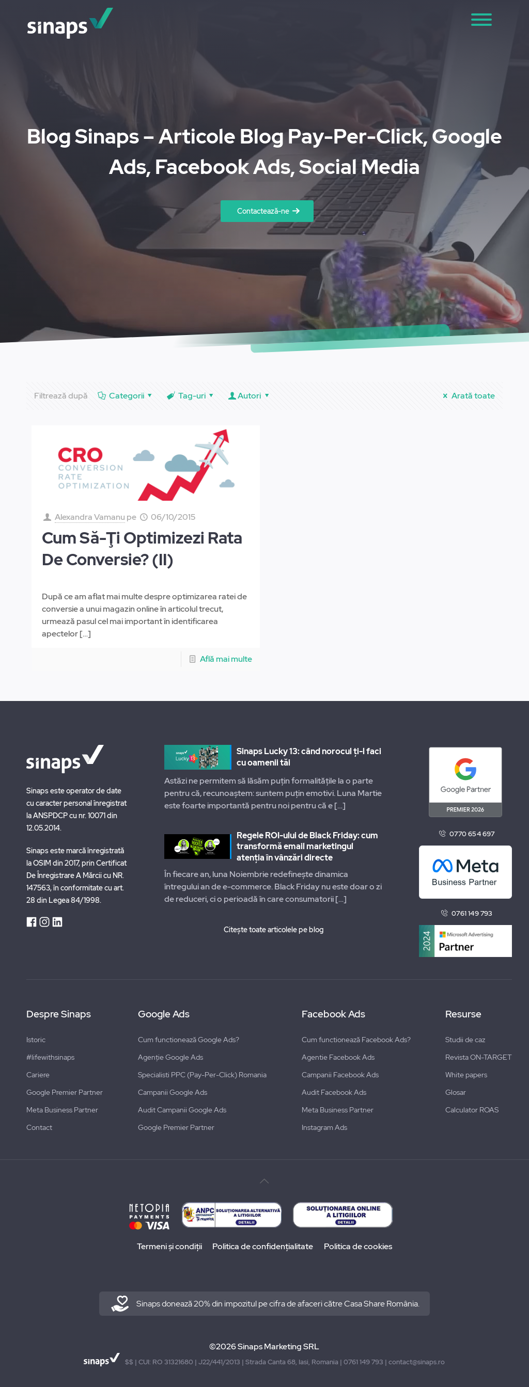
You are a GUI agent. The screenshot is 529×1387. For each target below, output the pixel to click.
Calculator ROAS (472, 1109)
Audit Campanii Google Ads (182, 1109)
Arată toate (467, 395)
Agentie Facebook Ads (338, 1057)
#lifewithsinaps (50, 1057)
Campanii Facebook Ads (340, 1074)
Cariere (38, 1074)
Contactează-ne (263, 211)
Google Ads (164, 1014)
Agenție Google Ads (170, 1057)
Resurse (463, 1014)
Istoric (35, 1039)
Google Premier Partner (64, 1092)
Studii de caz (465, 1039)
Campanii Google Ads (172, 1092)
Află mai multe (226, 658)
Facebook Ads (333, 1014)
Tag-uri (191, 395)
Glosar (455, 1092)
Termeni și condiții (167, 1246)
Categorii (125, 395)
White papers (466, 1074)
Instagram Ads (324, 1127)
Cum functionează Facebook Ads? (356, 1039)
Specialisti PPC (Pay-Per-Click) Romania (202, 1074)
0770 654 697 (471, 834)
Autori (249, 395)
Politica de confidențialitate (262, 1246)
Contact (39, 1127)
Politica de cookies (359, 1246)
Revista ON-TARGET (478, 1057)
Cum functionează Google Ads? (188, 1039)
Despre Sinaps (58, 1014)
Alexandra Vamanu (90, 517)
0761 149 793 (472, 913)
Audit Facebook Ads (334, 1092)
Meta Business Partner (62, 1109)
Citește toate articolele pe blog (273, 929)
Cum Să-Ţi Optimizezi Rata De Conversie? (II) (142, 549)
